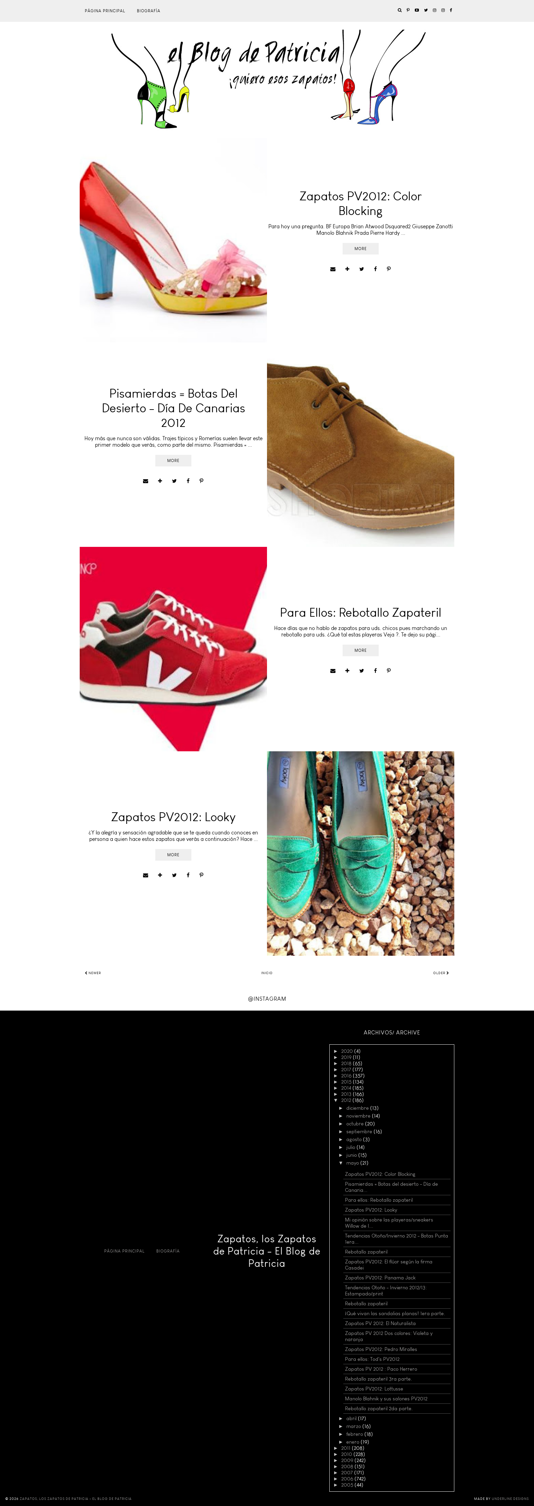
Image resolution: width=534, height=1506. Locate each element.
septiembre (360, 1131)
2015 (347, 1082)
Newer (93, 973)
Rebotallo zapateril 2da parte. (379, 1408)
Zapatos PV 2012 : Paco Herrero (381, 1369)
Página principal (105, 11)
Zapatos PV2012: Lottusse (374, 1389)
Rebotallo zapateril (366, 1252)
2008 (348, 1466)
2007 (347, 1473)
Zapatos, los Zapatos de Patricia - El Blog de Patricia (266, 1251)
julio (351, 1147)
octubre (355, 1124)
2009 (348, 1460)
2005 (348, 1485)
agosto (354, 1139)
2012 (346, 1100)
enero (353, 1442)
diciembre (358, 1108)
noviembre (359, 1116)
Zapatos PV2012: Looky (371, 1210)
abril (352, 1418)
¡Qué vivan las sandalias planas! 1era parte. (395, 1313)
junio (352, 1155)
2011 (346, 1448)
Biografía (148, 11)
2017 (346, 1069)
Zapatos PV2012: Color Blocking (380, 1174)
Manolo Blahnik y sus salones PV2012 (386, 1399)
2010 (347, 1454)
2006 (348, 1479)
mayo (353, 1163)
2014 (346, 1088)
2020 (347, 1051)
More (361, 248)
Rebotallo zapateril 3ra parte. (378, 1379)
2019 (347, 1057)
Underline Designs (510, 1499)
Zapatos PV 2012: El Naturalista (380, 1323)
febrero (355, 1434)
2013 (347, 1094)
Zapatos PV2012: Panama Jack (380, 1278)
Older (441, 973)
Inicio (267, 973)
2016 (347, 1076)
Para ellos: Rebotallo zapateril (379, 1200)
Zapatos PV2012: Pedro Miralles (381, 1349)
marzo (354, 1426)
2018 (347, 1063)
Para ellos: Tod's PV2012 (372, 1359)
